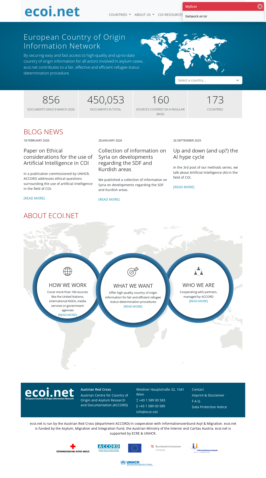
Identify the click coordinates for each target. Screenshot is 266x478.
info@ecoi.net (147, 412)
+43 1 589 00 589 (152, 406)
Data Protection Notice (209, 407)
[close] (260, 6)
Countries (118, 14)
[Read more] (34, 198)
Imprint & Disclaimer (208, 395)
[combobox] (206, 80)
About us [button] (143, 14)
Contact (198, 389)
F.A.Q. (196, 401)
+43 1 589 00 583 (152, 400)
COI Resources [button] (171, 14)
